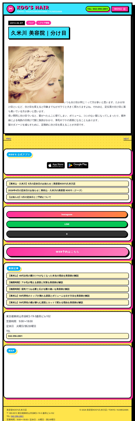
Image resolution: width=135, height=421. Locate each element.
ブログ (31, 23)
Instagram (66, 214)
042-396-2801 (15, 335)
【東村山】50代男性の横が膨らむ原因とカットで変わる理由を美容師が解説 (45, 302)
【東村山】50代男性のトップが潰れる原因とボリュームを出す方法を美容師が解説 (49, 295)
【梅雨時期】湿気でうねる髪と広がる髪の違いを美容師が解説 (39, 289)
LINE (67, 224)
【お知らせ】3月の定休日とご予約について (29, 197)
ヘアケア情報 (43, 23)
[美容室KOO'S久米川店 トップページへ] (34, 9)
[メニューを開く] (119, 9)
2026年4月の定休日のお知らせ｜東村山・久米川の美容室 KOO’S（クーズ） (45, 190)
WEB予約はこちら (67, 251)
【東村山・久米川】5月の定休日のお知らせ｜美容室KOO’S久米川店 (41, 183)
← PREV (7, 138)
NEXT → (128, 138)
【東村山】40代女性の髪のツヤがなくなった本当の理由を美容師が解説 (43, 275)
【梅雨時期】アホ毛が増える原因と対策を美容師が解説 (35, 282)
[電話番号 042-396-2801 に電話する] (98, 9)
